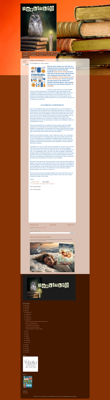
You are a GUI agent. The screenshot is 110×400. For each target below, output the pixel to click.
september (28, 317)
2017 (25, 348)
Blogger (74, 396)
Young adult (25, 57)
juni (26, 333)
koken (47, 183)
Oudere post (71, 225)
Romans (61, 55)
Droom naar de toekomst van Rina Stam (40, 237)
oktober (27, 316)
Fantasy (64, 52)
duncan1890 (60, 396)
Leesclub (48, 55)
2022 (25, 307)
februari (27, 340)
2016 (25, 350)
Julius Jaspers (43, 183)
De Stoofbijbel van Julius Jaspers (32, 325)
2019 (25, 344)
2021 (25, 308)
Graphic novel (78, 52)
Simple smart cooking (60, 71)
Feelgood (58, 52)
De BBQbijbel (54, 77)
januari (27, 342)
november (28, 314)
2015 (25, 352)
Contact (51, 52)
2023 (25, 305)
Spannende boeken (70, 55)
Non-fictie (55, 55)
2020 (25, 310)
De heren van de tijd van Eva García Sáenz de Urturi (36, 321)
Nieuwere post (34, 225)
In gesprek (25, 55)
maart (27, 338)
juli (26, 331)
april (27, 336)
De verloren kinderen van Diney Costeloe (34, 328)
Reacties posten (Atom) (41, 227)
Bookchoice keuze (43, 52)
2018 (25, 346)
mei (26, 334)
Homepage (25, 52)
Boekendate (33, 52)
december (28, 312)
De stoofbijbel (36, 183)
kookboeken (51, 183)
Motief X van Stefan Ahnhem (31, 323)
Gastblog (71, 52)
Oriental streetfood (64, 77)
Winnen (79, 55)
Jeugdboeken (33, 55)
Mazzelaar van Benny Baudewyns (32, 327)
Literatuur (41, 55)
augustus (28, 319)
